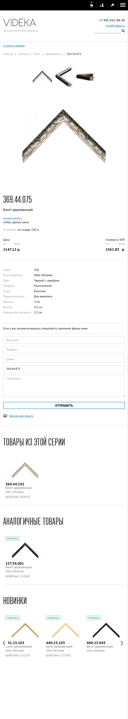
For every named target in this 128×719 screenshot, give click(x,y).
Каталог (23, 54)
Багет (36, 54)
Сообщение (13, 378)
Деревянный (53, 54)
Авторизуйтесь (12, 218)
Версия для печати (21, 416)
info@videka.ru (115, 25)
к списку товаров (14, 45)
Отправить (64, 405)
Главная (8, 54)
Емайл (10, 359)
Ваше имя (12, 340)
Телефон (11, 349)
